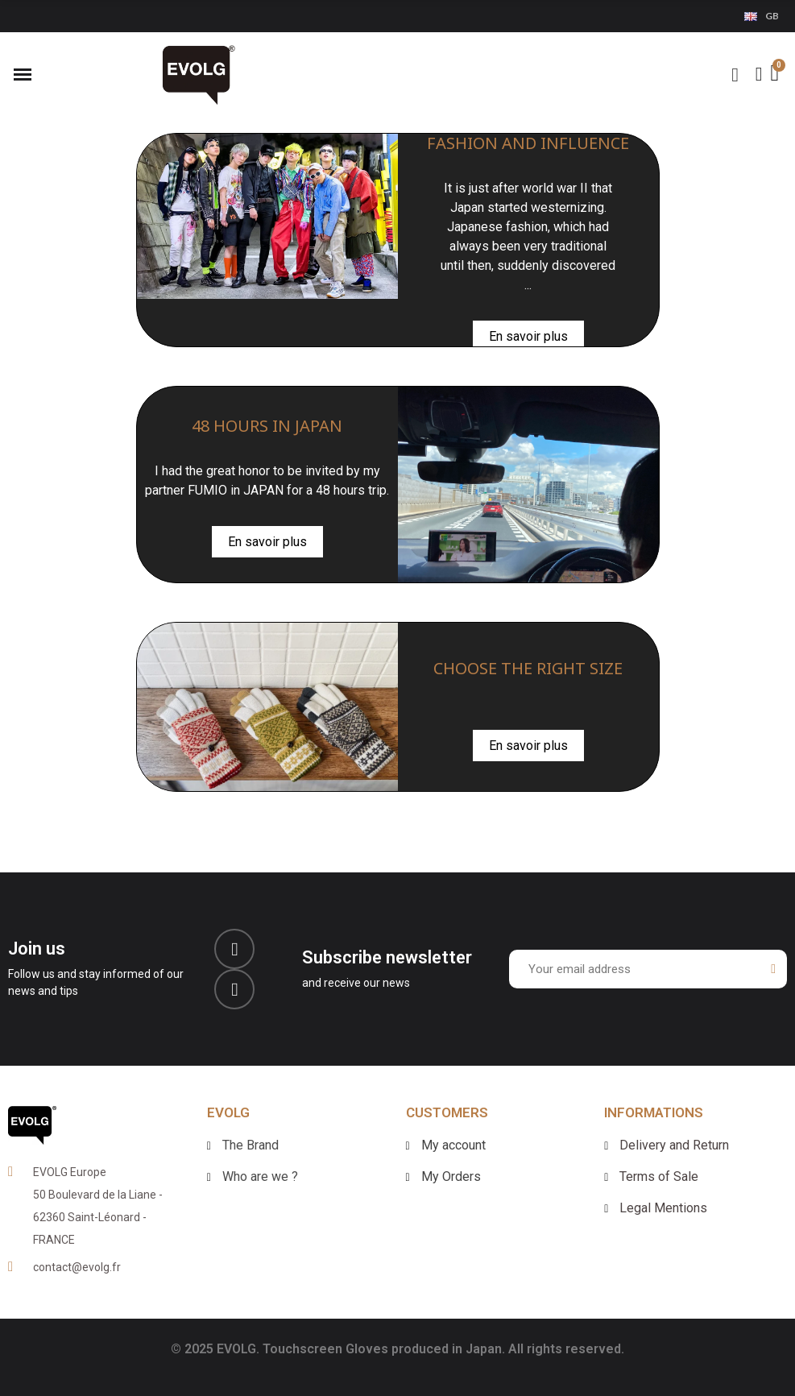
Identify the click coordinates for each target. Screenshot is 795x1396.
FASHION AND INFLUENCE (528, 143)
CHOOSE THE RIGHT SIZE (528, 668)
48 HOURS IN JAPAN (267, 426)
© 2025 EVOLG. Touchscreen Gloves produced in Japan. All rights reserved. (397, 1349)
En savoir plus (528, 336)
